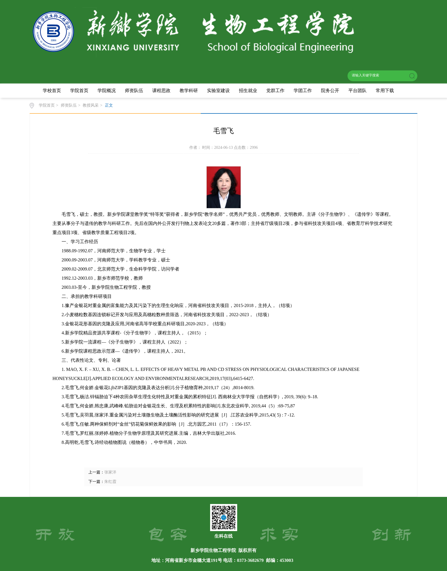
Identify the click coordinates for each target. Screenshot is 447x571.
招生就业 (248, 90)
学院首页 (79, 90)
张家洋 (110, 472)
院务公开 (330, 90)
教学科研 (189, 90)
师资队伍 (134, 90)
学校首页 (52, 90)
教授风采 (91, 105)
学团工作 (303, 90)
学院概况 (106, 90)
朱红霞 (110, 481)
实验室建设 (218, 90)
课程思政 (161, 90)
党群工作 (275, 90)
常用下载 (385, 90)
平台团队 (357, 90)
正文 (109, 105)
